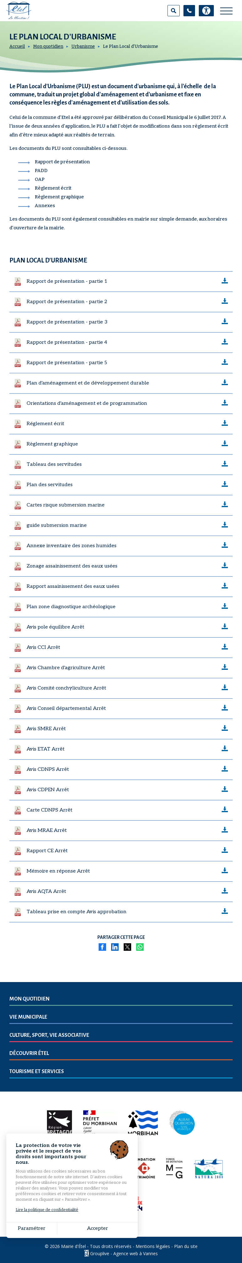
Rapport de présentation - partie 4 (67, 342)
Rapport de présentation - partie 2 (67, 302)
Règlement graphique (52, 444)
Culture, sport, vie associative (49, 1035)
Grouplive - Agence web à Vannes (124, 1253)
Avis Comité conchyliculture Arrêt (66, 688)
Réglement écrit (45, 424)
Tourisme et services (36, 1071)
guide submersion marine (57, 525)
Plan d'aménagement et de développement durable (88, 383)
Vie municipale (28, 1017)
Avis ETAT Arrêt (45, 749)
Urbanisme (83, 46)
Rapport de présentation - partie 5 (67, 363)
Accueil (17, 46)
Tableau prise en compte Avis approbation (76, 912)
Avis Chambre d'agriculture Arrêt (66, 668)
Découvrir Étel (29, 1053)
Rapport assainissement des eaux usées (73, 586)
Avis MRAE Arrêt (47, 830)
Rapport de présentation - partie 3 (67, 322)
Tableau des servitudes (54, 464)
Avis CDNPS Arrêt (48, 769)
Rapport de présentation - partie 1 (67, 281)
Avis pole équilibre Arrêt (55, 627)
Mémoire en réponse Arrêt (58, 871)
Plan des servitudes (50, 485)
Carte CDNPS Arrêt (49, 810)
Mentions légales (153, 1246)
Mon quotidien (48, 46)
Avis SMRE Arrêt (46, 729)
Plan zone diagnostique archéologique (71, 607)
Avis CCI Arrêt (43, 647)
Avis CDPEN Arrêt (48, 790)
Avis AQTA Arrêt (46, 891)
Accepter (75, 1228)
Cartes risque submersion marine (66, 505)
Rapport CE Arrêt (47, 851)
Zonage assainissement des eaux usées (72, 566)
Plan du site (186, 1246)
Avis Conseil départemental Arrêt (66, 708)
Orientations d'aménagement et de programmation (87, 403)
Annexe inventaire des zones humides (71, 546)
